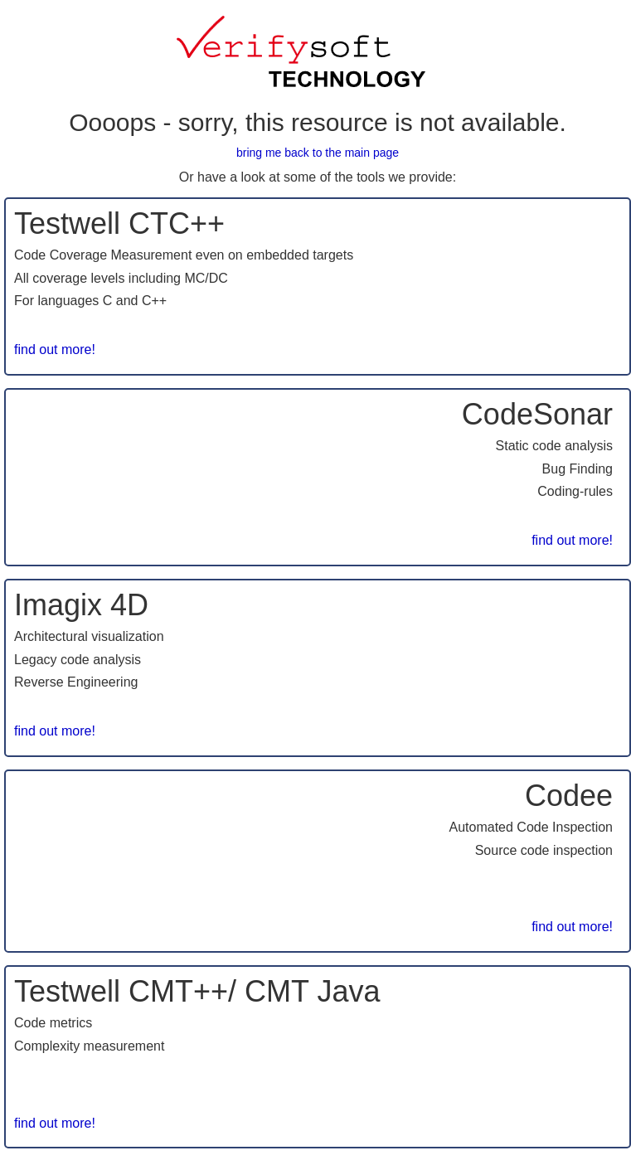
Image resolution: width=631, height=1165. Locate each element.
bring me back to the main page (317, 152)
